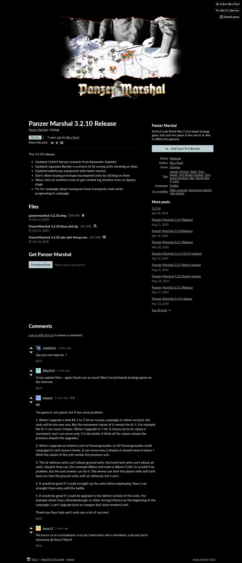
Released (175, 158)
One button (177, 193)
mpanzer (48, 397)
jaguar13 (48, 528)
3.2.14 (156, 208)
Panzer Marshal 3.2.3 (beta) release (176, 265)
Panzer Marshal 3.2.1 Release (172, 287)
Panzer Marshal (38, 129)
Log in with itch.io (41, 335)
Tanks (193, 171)
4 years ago (64, 348)
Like (35, 137)
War (191, 178)
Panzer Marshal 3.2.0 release (172, 298)
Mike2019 (49, 370)
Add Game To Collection (182, 149)
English (174, 185)
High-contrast (178, 190)
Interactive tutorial (199, 190)
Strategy (175, 167)
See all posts (159, 310)
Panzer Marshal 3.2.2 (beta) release (176, 276)
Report (70, 559)
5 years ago (61, 528)
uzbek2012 (49, 348)
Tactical (184, 171)
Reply (39, 360)
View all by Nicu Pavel (52, 559)
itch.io (35, 559)
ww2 (176, 181)
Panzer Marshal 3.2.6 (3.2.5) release (177, 253)
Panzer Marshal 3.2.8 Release (172, 231)
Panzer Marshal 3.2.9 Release (172, 219)
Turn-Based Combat (191, 175)
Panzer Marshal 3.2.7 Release (172, 242)
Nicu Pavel (72, 137)
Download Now (40, 264)
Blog (213, 559)
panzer (174, 171)
